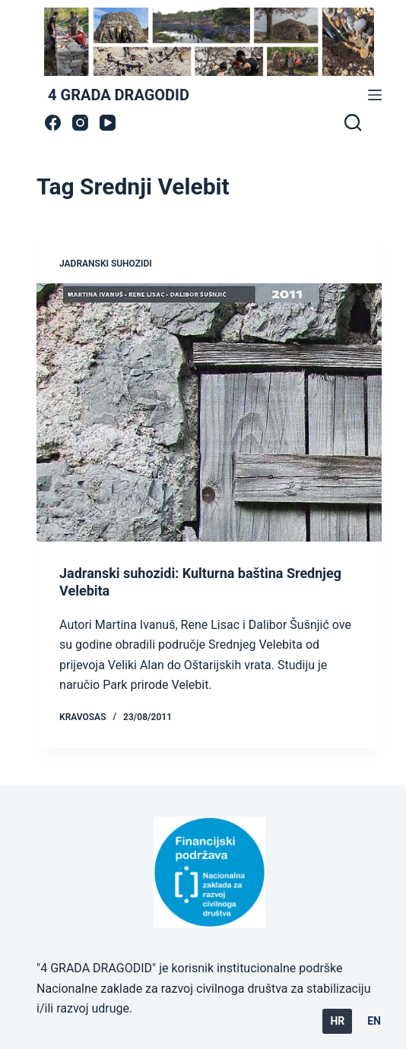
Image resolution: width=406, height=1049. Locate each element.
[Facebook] (53, 123)
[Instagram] (80, 123)
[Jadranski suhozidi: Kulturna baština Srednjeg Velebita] (209, 412)
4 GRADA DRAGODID (118, 95)
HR (337, 1021)
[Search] (352, 122)
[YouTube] (108, 123)
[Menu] (375, 95)
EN (374, 1021)
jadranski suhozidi (105, 263)
